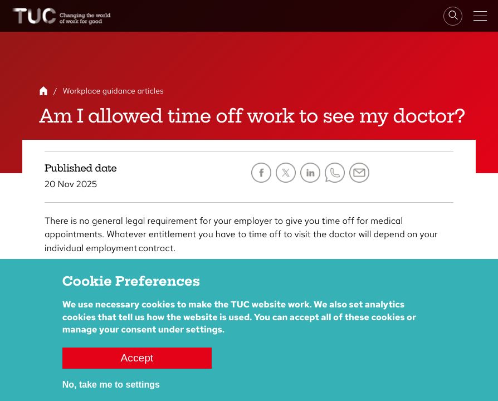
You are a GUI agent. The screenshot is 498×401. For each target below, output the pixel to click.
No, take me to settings (111, 384)
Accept (137, 358)
